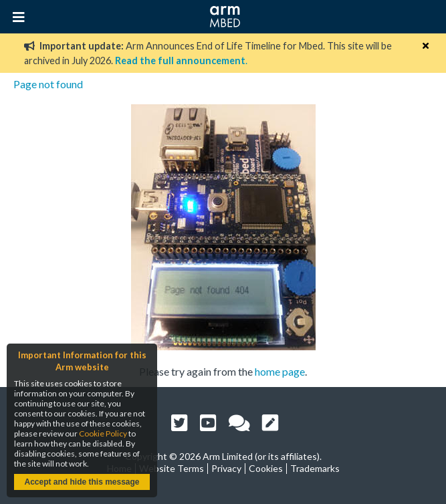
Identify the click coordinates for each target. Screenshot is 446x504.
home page (280, 371)
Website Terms (171, 468)
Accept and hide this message (81, 482)
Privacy (226, 468)
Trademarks (315, 468)
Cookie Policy (103, 433)
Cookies (266, 468)
